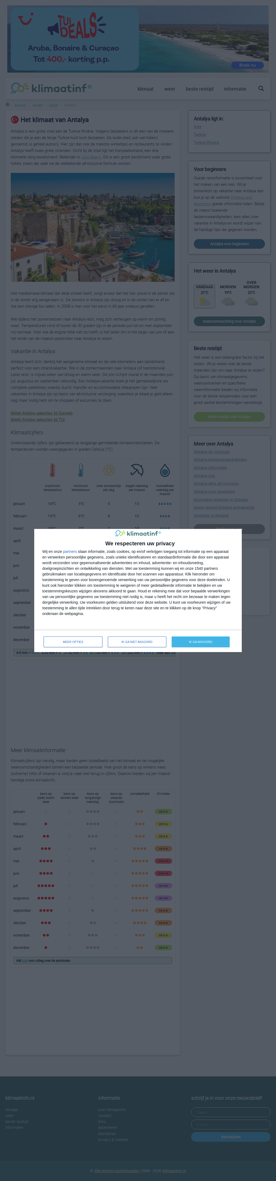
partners (70, 551)
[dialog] (138, 590)
